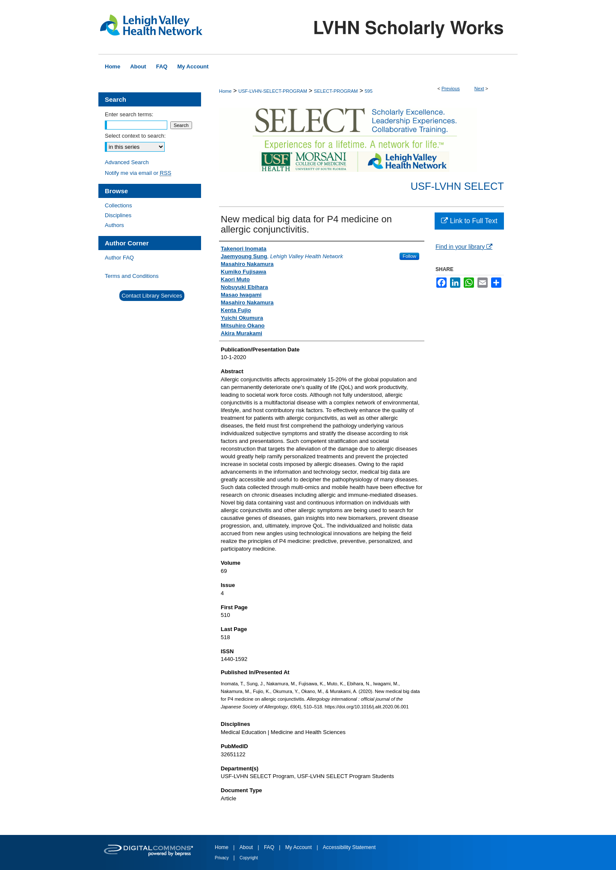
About (247, 847)
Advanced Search (127, 162)
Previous (450, 88)
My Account (299, 847)
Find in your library (463, 246)
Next (479, 88)
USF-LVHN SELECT (457, 186)
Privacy (222, 857)
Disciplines (118, 215)
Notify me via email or (138, 173)
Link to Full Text (469, 220)
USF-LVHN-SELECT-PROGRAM (272, 91)
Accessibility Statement (349, 847)
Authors (114, 225)
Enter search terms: (129, 114)
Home (225, 91)
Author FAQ (119, 257)
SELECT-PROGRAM (336, 91)
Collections (118, 205)
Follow (409, 256)
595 (368, 91)
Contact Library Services (151, 295)
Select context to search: (135, 136)
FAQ (269, 847)
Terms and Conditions (132, 276)
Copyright (249, 857)
